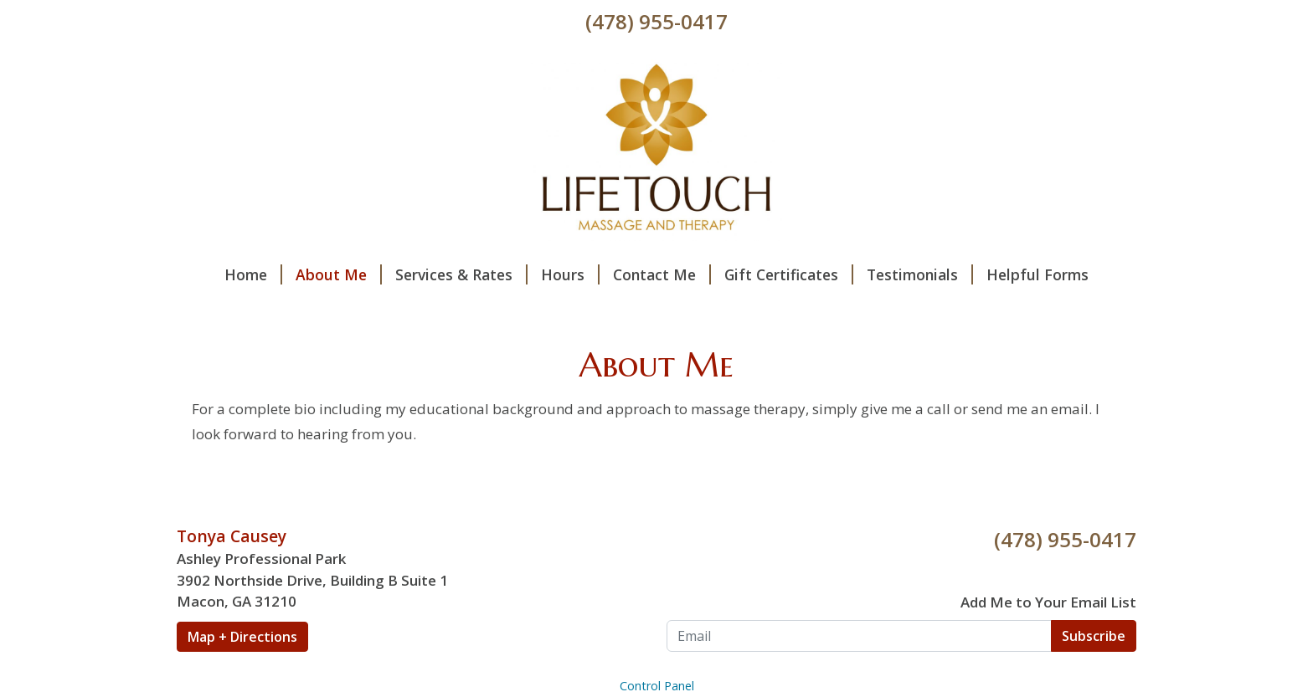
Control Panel (657, 686)
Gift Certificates (788, 274)
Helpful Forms (1037, 274)
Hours (570, 274)
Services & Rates (461, 274)
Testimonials (920, 274)
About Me (339, 274)
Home (253, 274)
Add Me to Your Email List (1048, 602)
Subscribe (1093, 636)
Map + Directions (242, 637)
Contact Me (662, 274)
